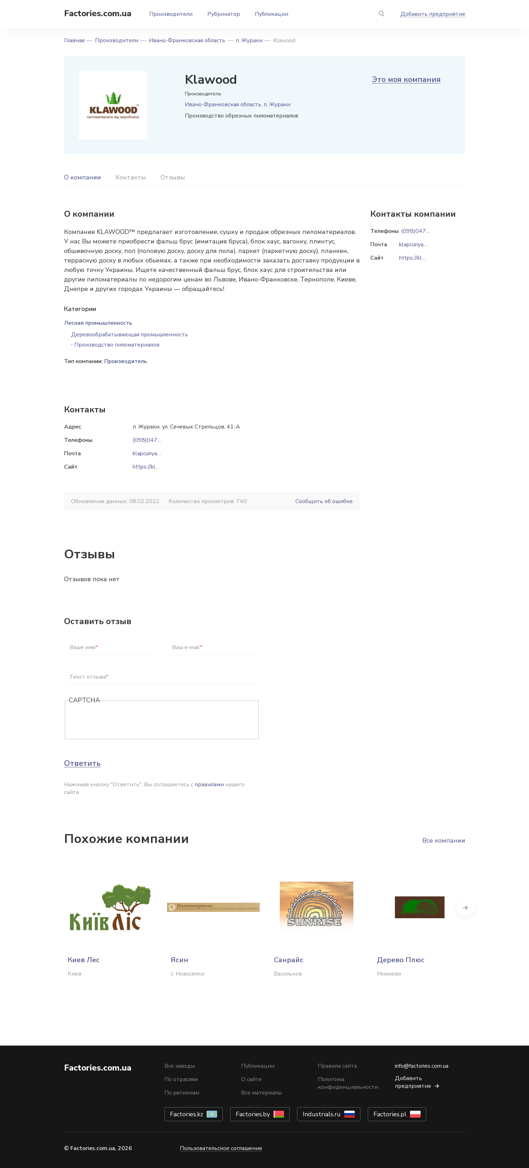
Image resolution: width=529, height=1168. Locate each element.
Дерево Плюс (400, 960)
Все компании (443, 840)
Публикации (271, 14)
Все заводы (179, 1066)
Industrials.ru (322, 1114)
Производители (171, 14)
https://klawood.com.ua (161, 467)
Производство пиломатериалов (116, 345)
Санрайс (288, 960)
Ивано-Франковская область (187, 40)
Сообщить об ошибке (324, 501)
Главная (74, 40)
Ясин (179, 960)
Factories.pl (390, 1114)
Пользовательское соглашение (221, 1148)
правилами (209, 784)
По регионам (181, 1093)
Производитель (125, 361)
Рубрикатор (223, 14)
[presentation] (122, 720)
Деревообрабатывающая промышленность (129, 334)
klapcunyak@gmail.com (161, 453)
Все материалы (261, 1093)
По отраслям (181, 1079)
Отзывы (172, 177)
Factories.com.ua (97, 13)
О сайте (251, 1079)
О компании (82, 177)
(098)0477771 (152, 440)
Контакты (130, 177)
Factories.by (253, 1114)
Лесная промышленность (98, 323)
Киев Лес (84, 960)
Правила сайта (337, 1066)
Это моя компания (406, 79)
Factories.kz (186, 1114)
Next (465, 907)
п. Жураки (249, 40)
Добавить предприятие (433, 14)
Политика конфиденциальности (348, 1083)
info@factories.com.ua (421, 1066)
